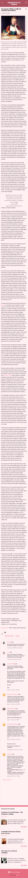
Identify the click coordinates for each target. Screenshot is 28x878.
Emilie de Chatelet (9, 636)
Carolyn (9, 642)
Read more (24, 827)
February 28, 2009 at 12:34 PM (14, 648)
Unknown (9, 754)
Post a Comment (7, 779)
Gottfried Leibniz (7, 375)
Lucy (8, 652)
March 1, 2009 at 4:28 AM (13, 690)
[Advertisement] (14, 792)
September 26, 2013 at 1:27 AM (14, 749)
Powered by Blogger (14, 872)
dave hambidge (11, 663)
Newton (3, 305)
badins (17, 875)
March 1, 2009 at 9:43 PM (13, 719)
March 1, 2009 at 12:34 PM (13, 704)
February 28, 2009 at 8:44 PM (14, 659)
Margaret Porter (11, 708)
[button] (26, 9)
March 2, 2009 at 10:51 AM (13, 739)
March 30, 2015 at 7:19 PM (13, 776)
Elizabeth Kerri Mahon (14, 3)
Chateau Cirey (4, 627)
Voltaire (17, 636)
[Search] (26, 3)
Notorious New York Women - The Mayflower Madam (12, 813)
